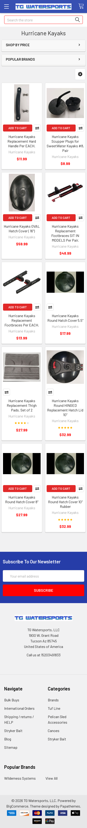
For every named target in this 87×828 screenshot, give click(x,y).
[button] (80, 74)
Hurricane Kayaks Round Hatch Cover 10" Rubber (65, 502)
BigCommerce (17, 806)
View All (51, 778)
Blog (7, 739)
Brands (53, 700)
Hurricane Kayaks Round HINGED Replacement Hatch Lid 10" (65, 407)
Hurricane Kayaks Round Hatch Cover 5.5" (65, 317)
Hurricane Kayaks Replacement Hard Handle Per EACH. (21, 141)
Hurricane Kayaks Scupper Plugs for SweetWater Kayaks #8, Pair (65, 143)
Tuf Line (54, 708)
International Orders (19, 708)
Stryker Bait (13, 730)
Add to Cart (17, 128)
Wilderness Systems (20, 778)
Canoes (53, 730)
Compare (37, 128)
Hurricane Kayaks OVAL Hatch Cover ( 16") (22, 228)
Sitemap (10, 747)
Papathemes (70, 806)
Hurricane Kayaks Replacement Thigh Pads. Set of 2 (22, 405)
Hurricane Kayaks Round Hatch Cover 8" (21, 499)
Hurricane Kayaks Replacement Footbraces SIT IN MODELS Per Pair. (65, 233)
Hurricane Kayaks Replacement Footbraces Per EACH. (21, 320)
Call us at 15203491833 (44, 655)
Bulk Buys (11, 700)
